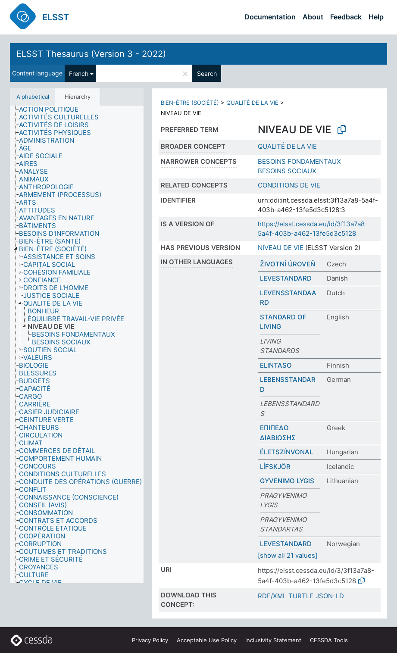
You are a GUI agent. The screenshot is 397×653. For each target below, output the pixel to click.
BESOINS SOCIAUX (287, 171)
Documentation (270, 16)
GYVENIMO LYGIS (287, 481)
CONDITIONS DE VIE (289, 185)
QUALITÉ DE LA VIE (252, 102)
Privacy (150, 640)
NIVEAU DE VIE (280, 248)
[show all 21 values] (287, 555)
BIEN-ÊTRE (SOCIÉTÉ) (190, 102)
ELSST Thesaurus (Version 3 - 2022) (91, 54)
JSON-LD (330, 596)
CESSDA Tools (329, 640)
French (78, 73)
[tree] (77, 345)
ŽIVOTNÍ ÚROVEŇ (287, 264)
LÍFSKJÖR (275, 466)
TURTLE (300, 596)
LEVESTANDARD (286, 278)
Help (376, 16)
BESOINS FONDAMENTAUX (299, 161)
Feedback (346, 16)
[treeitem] (52, 109)
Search (207, 73)
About (313, 16)
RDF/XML (272, 596)
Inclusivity (273, 640)
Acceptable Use (207, 640)
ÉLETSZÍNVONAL (286, 452)
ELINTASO (276, 365)
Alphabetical (32, 96)
